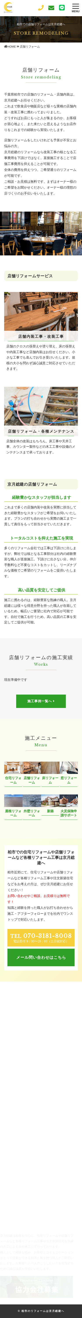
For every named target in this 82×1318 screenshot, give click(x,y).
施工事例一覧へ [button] (40, 701)
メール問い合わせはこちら (41, 957)
